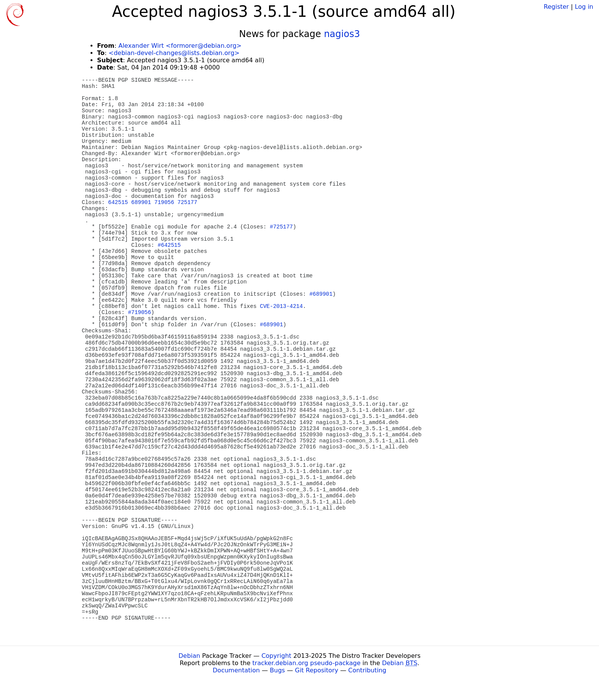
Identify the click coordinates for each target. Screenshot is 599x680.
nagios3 (342, 34)
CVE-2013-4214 (281, 306)
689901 (141, 202)
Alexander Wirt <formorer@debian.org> (179, 45)
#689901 (320, 294)
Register (556, 6)
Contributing (367, 670)
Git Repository (316, 670)
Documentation (236, 670)
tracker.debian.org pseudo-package (307, 663)
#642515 (169, 245)
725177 (188, 202)
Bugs (277, 670)
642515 (118, 202)
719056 (164, 202)
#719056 (139, 312)
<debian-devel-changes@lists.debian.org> (174, 53)
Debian (189, 655)
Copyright (276, 655)
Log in (584, 6)
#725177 (281, 227)
